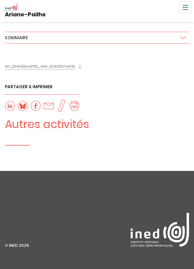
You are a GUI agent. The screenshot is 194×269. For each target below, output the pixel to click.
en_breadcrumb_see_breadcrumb (40, 66)
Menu (185, 7)
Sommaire (16, 38)
